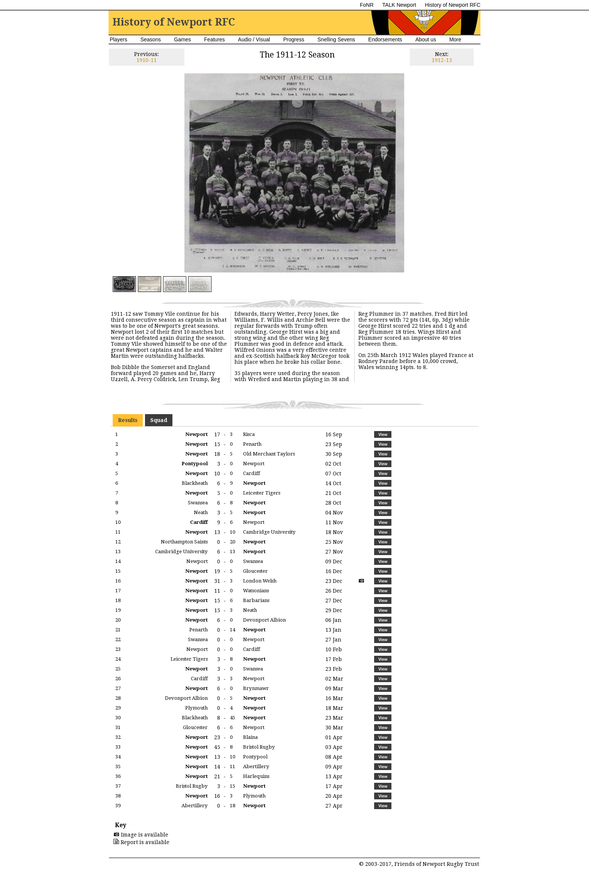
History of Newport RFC (452, 5)
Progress (293, 39)
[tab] (127, 420)
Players (118, 39)
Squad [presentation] (158, 420)
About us (425, 39)
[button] (382, 434)
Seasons (150, 39)
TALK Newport (399, 5)
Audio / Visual (254, 39)
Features (214, 39)
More (455, 39)
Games (182, 39)
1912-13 (442, 60)
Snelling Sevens (336, 39)
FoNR (367, 5)
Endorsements (385, 39)
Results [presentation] (127, 420)
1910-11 (146, 60)
